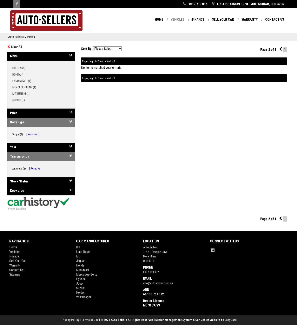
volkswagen (84, 297)
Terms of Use (90, 320)
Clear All (16, 47)
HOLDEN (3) (20, 68)
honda (80, 265)
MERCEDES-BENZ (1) (26, 87)
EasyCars (231, 320)
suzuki (80, 288)
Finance (198, 19)
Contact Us (274, 19)
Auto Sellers (15, 37)
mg (78, 256)
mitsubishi (82, 270)
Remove (32, 134)
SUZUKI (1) (20, 100)
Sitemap (14, 274)
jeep (79, 283)
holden (80, 293)
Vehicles (177, 19)
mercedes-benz (86, 274)
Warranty (250, 19)
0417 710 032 (151, 272)
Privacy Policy (70, 320)
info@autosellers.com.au (158, 283)
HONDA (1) (20, 74)
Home (159, 19)
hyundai (81, 279)
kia (78, 247)
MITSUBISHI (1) (22, 93)
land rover (83, 252)
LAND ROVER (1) (23, 81)
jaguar (80, 261)
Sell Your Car (223, 19)
